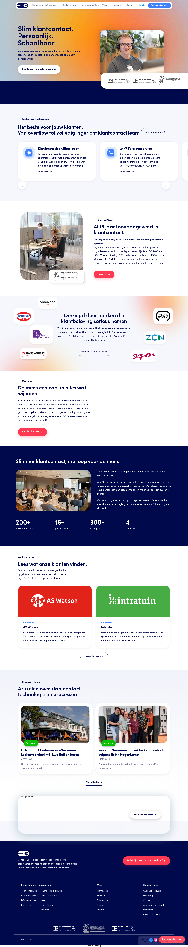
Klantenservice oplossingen (36, 885)
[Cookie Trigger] (94, 946)
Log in (142, 5)
